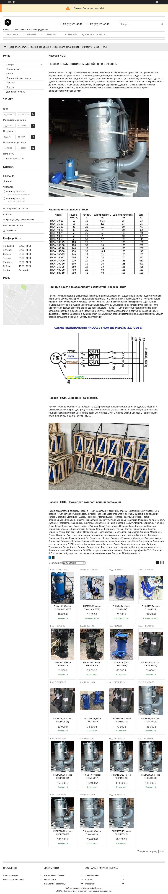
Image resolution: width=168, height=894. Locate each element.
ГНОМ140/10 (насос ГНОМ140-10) (121, 720)
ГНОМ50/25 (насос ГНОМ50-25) (62, 664)
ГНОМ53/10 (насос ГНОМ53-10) (92, 664)
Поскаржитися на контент (75, 891)
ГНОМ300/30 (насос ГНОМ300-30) (150, 776)
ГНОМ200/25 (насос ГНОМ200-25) (62, 776)
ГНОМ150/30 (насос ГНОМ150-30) (150, 720)
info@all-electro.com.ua (17, 208)
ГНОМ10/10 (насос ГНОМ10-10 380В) (62, 607)
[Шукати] (162, 24)
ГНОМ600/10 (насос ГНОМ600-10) (121, 832)
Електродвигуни (10, 875)
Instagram (89, 884)
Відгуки (10, 87)
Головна (12, 34)
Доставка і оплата (93, 34)
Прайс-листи (12, 69)
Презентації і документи (18, 78)
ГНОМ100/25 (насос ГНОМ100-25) (150, 664)
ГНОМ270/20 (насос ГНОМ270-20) (121, 776)
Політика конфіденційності (100, 891)
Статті (9, 73)
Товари (31, 34)
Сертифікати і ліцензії (54, 875)
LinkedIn (89, 879)
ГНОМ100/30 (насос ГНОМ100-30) (92, 720)
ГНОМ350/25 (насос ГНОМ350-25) (62, 832)
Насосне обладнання (40, 47)
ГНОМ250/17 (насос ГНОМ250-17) (92, 776)
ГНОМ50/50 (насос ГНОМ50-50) (121, 664)
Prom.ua (99, 888)
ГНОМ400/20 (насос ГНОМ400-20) (92, 832)
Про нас (52, 34)
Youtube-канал (92, 875)
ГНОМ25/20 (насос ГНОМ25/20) (121, 607)
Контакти (71, 34)
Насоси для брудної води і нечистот (72, 47)
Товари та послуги (17, 47)
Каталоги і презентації (55, 884)
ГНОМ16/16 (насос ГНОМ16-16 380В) (92, 607)
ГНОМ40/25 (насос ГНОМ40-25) (151, 607)
